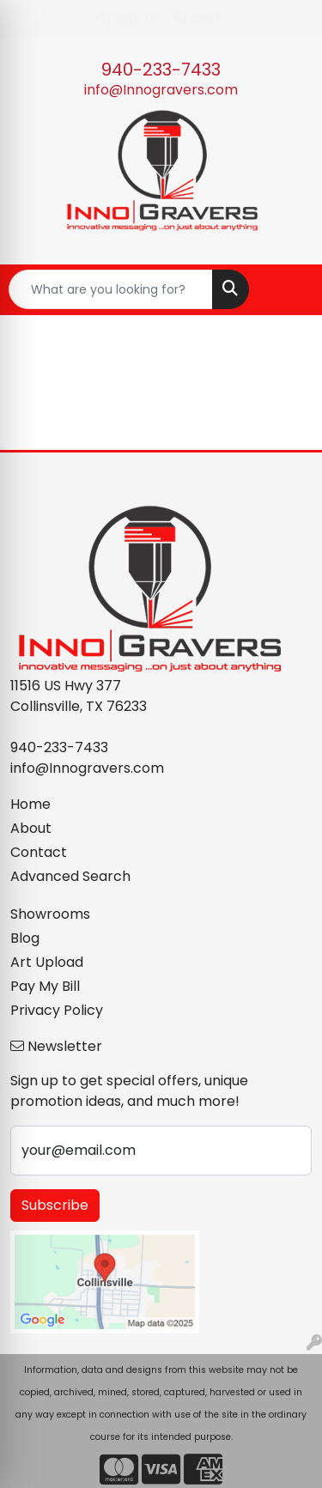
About (31, 828)
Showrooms (50, 914)
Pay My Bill (45, 986)
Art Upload (46, 962)
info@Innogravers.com (161, 90)
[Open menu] (287, 289)
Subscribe (54, 1205)
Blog (24, 938)
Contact (38, 852)
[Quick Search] (111, 289)
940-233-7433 (161, 70)
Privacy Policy (56, 1010)
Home (30, 804)
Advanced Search (70, 876)
